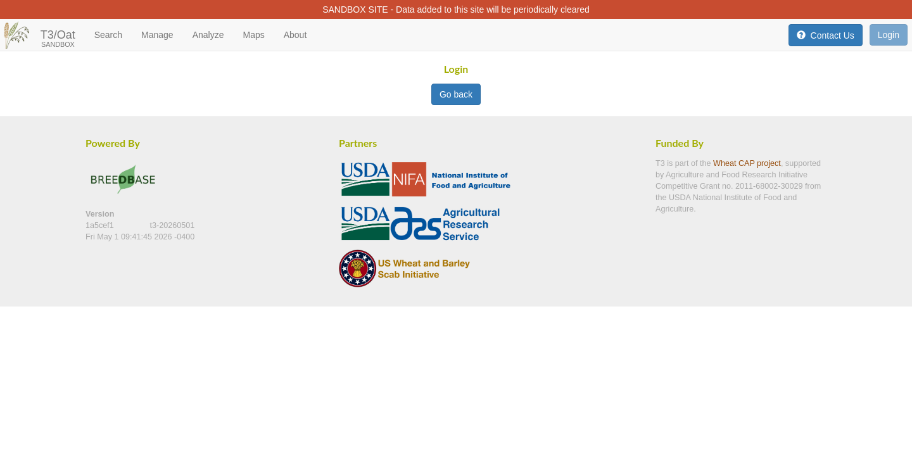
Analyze (208, 35)
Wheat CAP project (747, 163)
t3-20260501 (172, 225)
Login (888, 35)
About (295, 35)
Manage (157, 35)
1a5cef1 (101, 225)
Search (108, 35)
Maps (253, 35)
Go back (456, 94)
